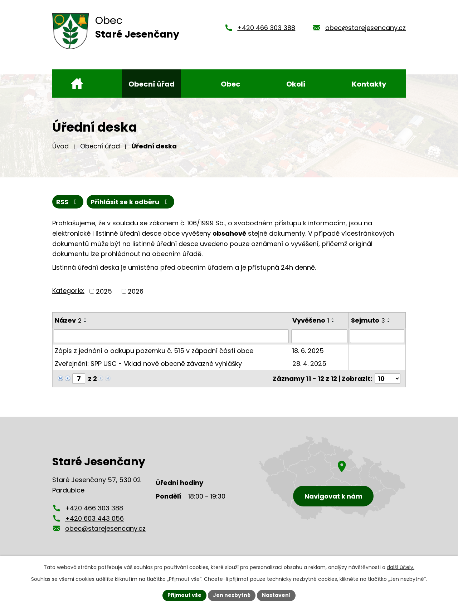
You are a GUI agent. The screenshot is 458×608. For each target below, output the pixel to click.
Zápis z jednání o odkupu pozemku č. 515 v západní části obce (154, 350)
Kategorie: (68, 290)
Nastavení (276, 595)
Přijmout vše (184, 595)
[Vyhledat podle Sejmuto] (377, 336)
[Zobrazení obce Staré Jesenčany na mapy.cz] (332, 478)
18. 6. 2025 (308, 350)
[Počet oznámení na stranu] (387, 378)
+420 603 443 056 (94, 518)
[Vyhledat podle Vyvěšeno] (319, 336)
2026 (135, 291)
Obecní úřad (100, 146)
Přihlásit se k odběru (131, 201)
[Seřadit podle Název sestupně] (85, 321)
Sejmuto (368, 320)
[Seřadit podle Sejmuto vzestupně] (389, 318)
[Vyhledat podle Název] (171, 336)
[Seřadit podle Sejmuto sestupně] (389, 321)
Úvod (60, 146)
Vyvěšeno (310, 320)
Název (68, 320)
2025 (104, 291)
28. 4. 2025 (309, 363)
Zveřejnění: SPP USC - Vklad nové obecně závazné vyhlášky (148, 363)
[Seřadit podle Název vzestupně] (85, 318)
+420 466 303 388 (266, 27)
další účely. (400, 567)
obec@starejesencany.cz (365, 27)
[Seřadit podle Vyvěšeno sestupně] (333, 321)
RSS (68, 201)
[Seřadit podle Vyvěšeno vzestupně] (333, 318)
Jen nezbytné (231, 595)
